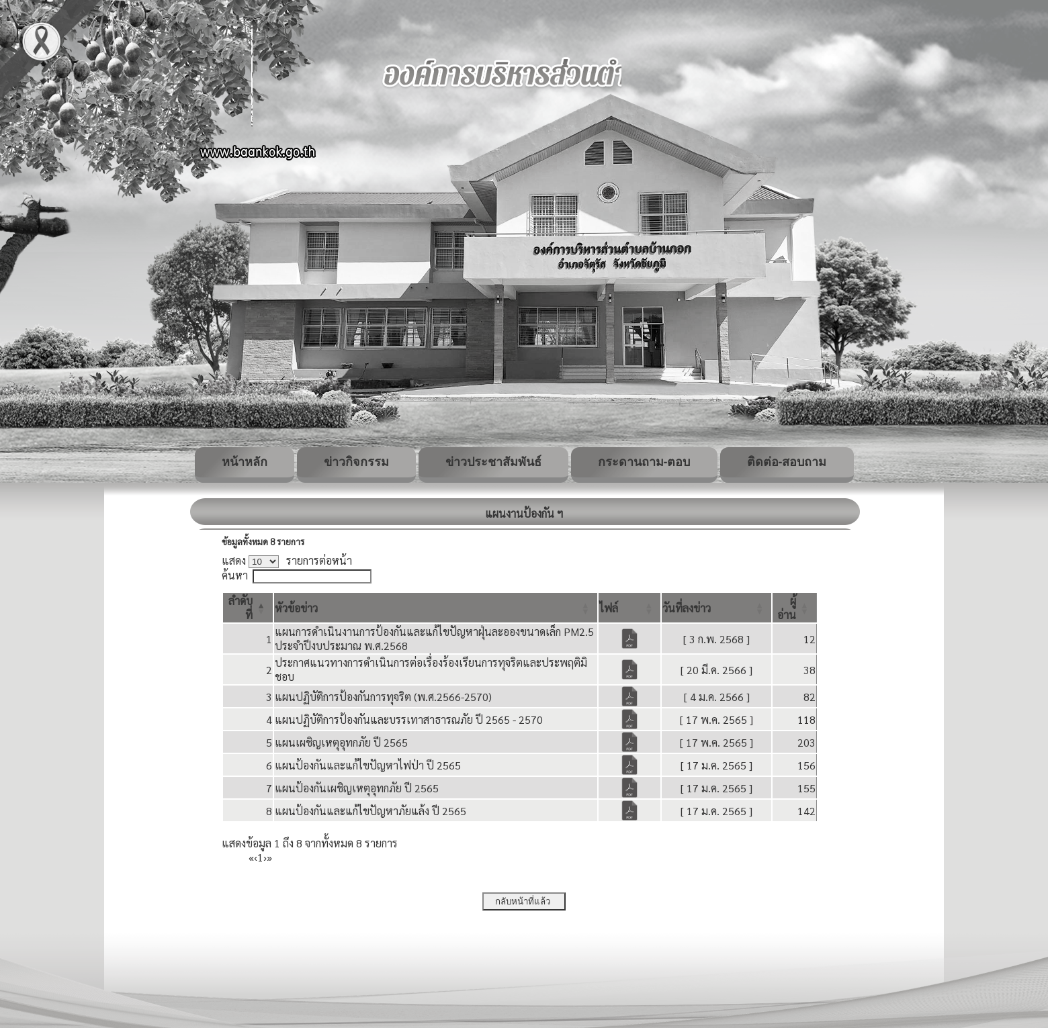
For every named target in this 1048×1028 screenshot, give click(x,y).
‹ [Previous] (255, 857)
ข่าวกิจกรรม (356, 462)
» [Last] (269, 857)
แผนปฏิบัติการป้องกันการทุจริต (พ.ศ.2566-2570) (383, 697)
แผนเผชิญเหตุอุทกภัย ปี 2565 (341, 742)
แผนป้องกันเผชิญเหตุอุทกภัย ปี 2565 (357, 788)
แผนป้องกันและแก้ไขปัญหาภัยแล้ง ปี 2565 (370, 811)
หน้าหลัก (244, 462)
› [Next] (265, 857)
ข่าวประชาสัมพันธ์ (493, 462)
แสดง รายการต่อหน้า (287, 560)
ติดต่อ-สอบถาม (787, 462)
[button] (296, 608)
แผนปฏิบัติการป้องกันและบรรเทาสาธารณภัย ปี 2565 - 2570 (409, 719)
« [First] (251, 857)
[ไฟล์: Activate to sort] (630, 607)
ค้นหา (235, 575)
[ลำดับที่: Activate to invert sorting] (248, 607)
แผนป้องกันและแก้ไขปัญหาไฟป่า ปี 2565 (368, 765)
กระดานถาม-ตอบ (644, 462)
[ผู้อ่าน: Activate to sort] (795, 607)
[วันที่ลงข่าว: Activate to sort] (716, 607)
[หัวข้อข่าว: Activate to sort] (435, 607)
